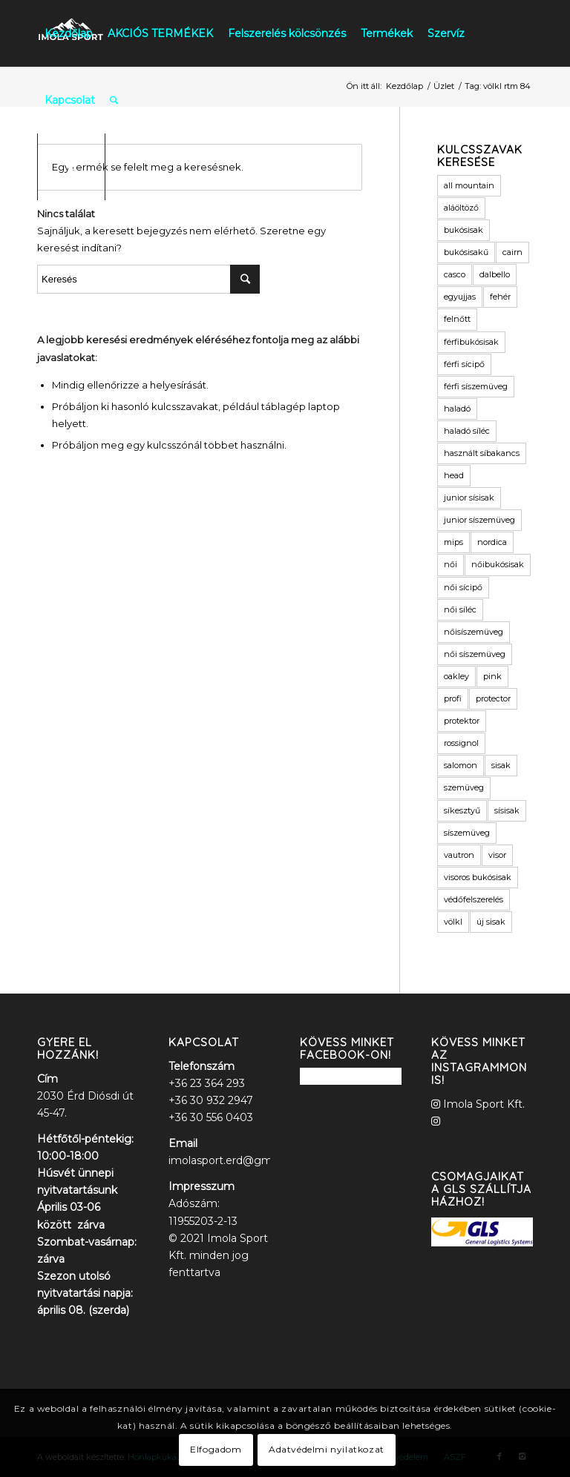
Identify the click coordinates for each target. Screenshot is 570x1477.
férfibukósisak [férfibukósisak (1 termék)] (471, 342)
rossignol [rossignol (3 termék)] (461, 743)
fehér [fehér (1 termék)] (500, 296)
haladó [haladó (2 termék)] (457, 408)
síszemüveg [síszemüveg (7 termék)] (467, 832)
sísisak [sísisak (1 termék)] (507, 810)
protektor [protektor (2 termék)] (461, 721)
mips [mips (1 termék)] (453, 542)
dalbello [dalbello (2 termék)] (494, 274)
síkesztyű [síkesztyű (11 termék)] (462, 810)
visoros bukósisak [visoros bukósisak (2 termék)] (477, 877)
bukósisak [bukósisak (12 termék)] (463, 230)
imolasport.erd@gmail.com (238, 1160)
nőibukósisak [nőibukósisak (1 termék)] (497, 564)
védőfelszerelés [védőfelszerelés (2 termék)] (473, 899)
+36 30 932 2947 (210, 1100)
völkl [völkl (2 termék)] (453, 921)
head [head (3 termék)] (454, 475)
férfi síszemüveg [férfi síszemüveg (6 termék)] (476, 386)
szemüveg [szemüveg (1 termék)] (464, 787)
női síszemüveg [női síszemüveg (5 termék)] (474, 654)
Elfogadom (215, 1449)
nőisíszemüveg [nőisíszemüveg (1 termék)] (473, 632)
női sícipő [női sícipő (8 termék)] (463, 587)
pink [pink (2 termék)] (492, 676)
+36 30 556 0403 (210, 1117)
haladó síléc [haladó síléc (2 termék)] (467, 431)
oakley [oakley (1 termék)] (456, 676)
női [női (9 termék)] (450, 564)
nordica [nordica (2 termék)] (492, 542)
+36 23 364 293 (206, 1083)
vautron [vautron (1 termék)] (459, 855)
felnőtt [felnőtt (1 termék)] (457, 319)
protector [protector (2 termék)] (493, 698)
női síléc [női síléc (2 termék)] (460, 609)
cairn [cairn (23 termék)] (512, 252)
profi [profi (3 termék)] (453, 698)
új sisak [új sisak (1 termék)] (490, 921)
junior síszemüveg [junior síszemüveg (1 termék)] (479, 520)
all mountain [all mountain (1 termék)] (469, 185)
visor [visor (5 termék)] (497, 855)
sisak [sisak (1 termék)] (501, 765)
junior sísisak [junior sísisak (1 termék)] (469, 497)
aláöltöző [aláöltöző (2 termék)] (461, 207)
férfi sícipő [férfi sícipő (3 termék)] (464, 364)
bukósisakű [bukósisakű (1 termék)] (466, 252)
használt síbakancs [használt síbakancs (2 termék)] (482, 453)
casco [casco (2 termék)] (454, 274)
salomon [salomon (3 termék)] (460, 765)
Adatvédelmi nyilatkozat (326, 1449)
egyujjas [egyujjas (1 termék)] (460, 296)
